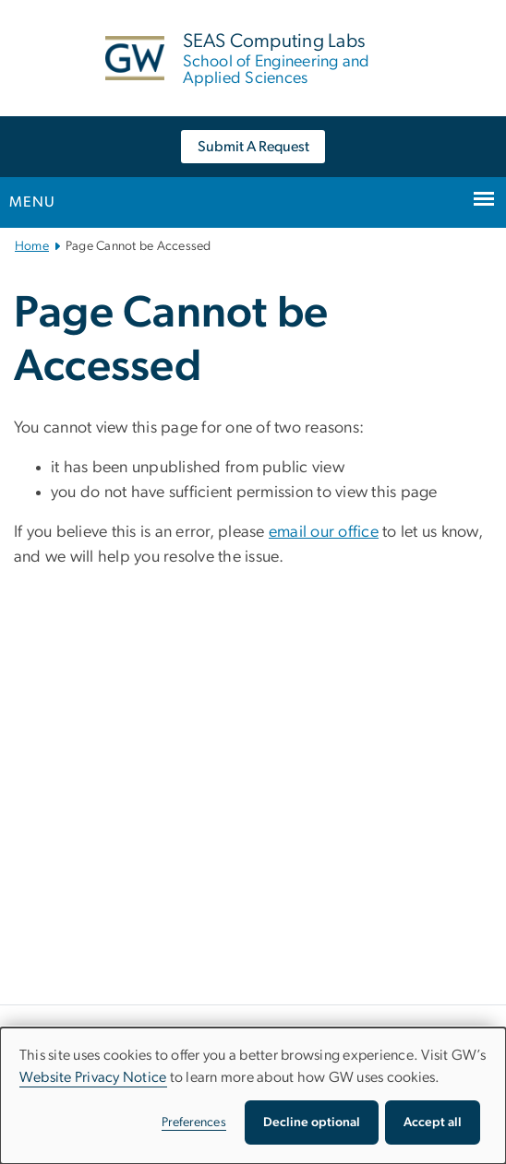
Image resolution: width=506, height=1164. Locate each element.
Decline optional (311, 1122)
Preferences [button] (194, 1122)
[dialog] (253, 1095)
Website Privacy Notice (93, 1077)
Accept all (433, 1122)
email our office (324, 532)
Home (32, 246)
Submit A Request (253, 146)
